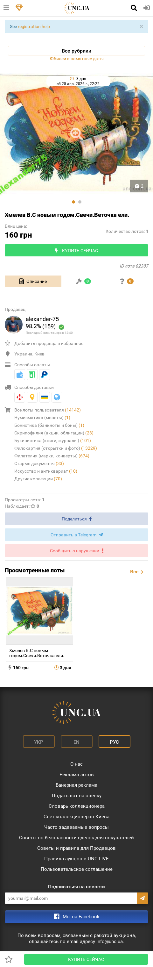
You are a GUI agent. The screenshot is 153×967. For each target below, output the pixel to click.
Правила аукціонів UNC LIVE (76, 859)
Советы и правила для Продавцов (76, 848)
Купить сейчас (86, 959)
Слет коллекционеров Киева (76, 817)
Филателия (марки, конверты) (51, 455)
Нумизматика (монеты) (42, 417)
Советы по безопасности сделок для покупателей (76, 838)
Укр (38, 742)
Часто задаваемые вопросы (76, 827)
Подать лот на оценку (76, 796)
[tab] (33, 281)
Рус (114, 742)
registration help (34, 26)
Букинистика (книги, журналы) (52, 440)
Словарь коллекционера (77, 806)
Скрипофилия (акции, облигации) (54, 432)
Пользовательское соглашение (77, 869)
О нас (76, 764)
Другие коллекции (38, 478)
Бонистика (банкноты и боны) (49, 425)
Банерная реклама (76, 785)
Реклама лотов (76, 774)
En (76, 742)
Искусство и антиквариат (45, 471)
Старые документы (39, 463)
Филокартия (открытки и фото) (55, 448)
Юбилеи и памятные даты (77, 58)
